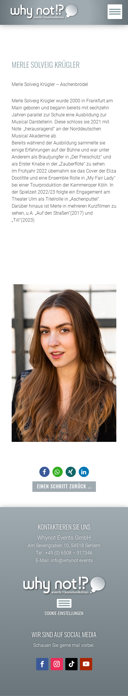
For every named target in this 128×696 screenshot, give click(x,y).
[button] (44, 472)
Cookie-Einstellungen (64, 613)
